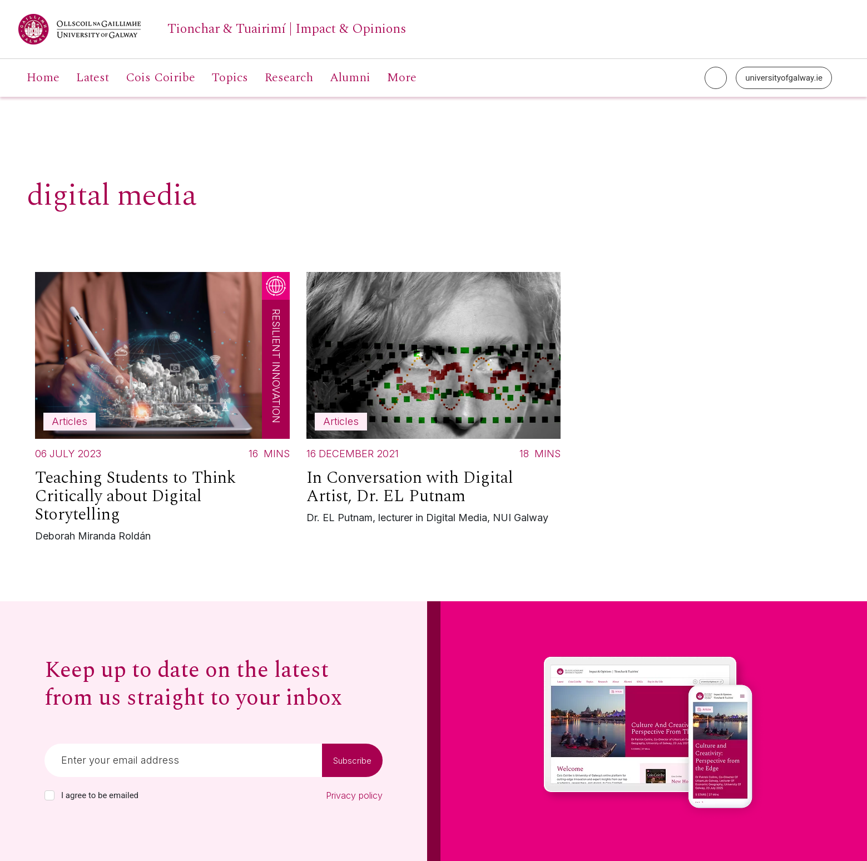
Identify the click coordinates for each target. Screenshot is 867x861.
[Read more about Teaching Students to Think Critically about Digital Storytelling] (162, 410)
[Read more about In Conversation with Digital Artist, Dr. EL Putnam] (433, 401)
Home (43, 78)
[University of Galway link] (212, 29)
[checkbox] (49, 795)
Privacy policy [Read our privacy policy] (354, 795)
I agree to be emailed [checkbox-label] (99, 795)
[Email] (183, 760)
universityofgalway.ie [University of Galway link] (784, 78)
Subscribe (352, 760)
